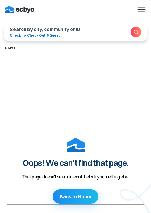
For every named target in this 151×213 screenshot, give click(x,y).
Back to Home (75, 196)
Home (10, 48)
